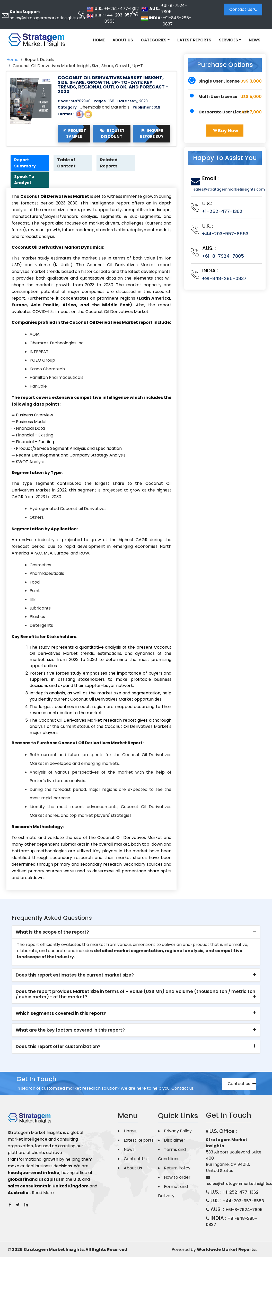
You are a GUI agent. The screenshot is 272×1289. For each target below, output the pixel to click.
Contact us (242, 1084)
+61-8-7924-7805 (174, 9)
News (254, 40)
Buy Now (225, 130)
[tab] (136, 932)
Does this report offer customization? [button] (58, 1047)
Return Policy (177, 1168)
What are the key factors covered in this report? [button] (70, 1030)
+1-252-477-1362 (121, 9)
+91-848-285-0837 (177, 21)
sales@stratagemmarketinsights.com (48, 18)
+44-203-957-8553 (119, 18)
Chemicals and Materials (104, 107)
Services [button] (228, 40)
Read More (43, 1193)
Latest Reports (194, 40)
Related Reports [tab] (109, 163)
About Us (122, 40)
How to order (177, 1177)
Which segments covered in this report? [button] (61, 1014)
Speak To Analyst (25, 180)
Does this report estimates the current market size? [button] (75, 975)
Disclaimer (174, 1140)
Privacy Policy (178, 1131)
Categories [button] (153, 40)
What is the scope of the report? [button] (52, 932)
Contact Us (243, 9)
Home (99, 40)
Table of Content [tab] (67, 163)
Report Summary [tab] (25, 163)
